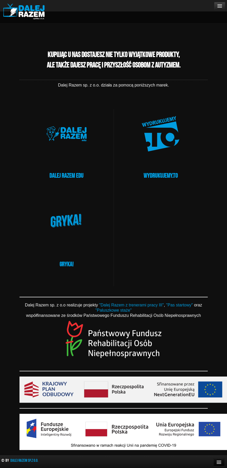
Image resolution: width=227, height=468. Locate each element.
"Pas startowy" (179, 305)
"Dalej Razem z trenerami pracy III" (131, 305)
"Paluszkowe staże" (113, 310)
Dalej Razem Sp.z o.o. (24, 460)
